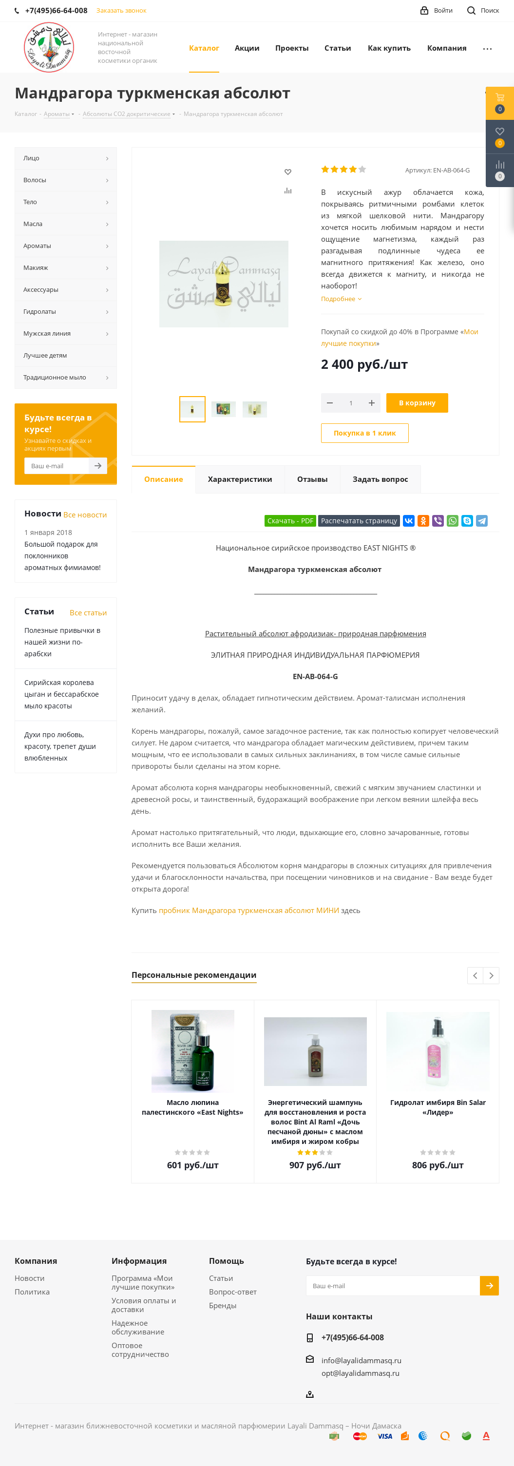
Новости (30, 1278)
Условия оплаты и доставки (144, 1304)
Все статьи (88, 612)
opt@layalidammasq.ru (361, 1373)
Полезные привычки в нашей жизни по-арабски (62, 642)
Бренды (223, 1305)
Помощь (226, 1261)
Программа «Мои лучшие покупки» (143, 1282)
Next (491, 976)
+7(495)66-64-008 (353, 1337)
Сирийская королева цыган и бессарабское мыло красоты (61, 694)
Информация (139, 1261)
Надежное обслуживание (138, 1327)
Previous (476, 976)
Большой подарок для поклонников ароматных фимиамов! (62, 555)
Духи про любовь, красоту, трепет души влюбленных (60, 746)
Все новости (85, 514)
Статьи (221, 1278)
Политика (32, 1291)
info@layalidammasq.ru (361, 1360)
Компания (36, 1261)
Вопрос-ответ (233, 1291)
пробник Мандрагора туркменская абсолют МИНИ (249, 910)
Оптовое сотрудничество (140, 1349)
